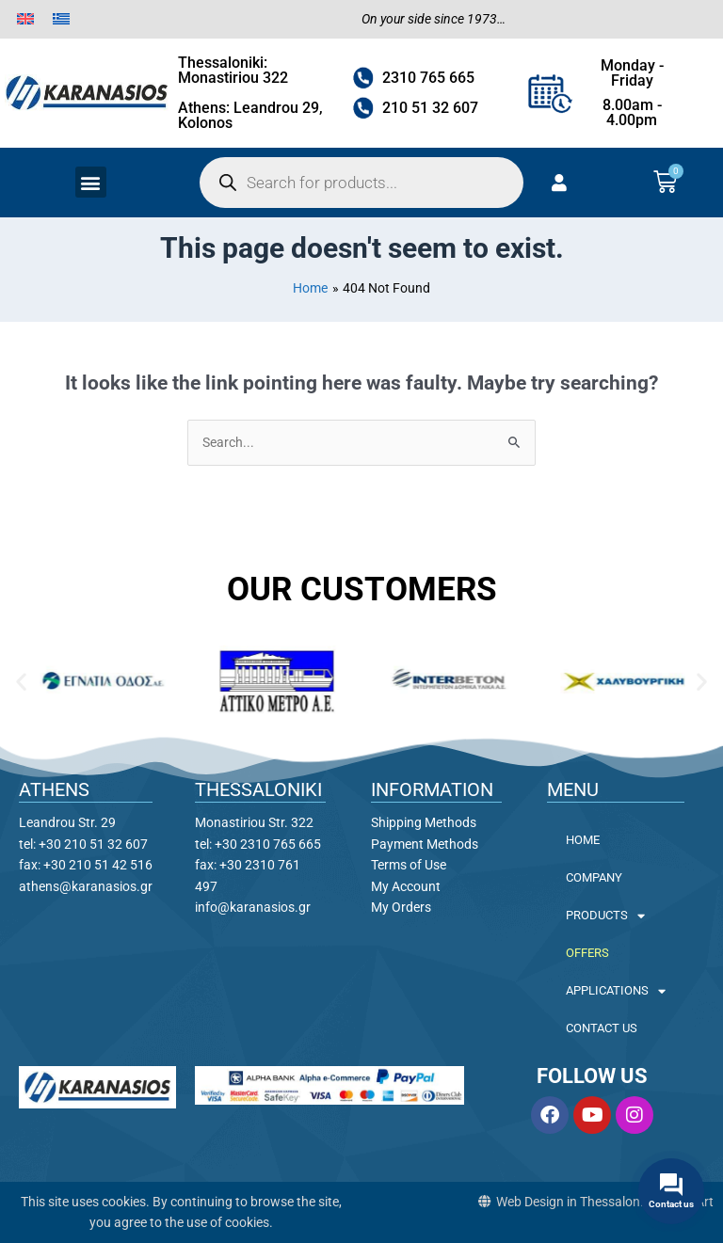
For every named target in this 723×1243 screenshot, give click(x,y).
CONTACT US (601, 1028)
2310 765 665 (428, 78)
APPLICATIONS (616, 991)
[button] (90, 182)
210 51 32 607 (430, 108)
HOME (583, 840)
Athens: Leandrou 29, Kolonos (250, 115)
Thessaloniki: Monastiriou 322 (233, 70)
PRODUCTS (605, 916)
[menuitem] (25, 19)
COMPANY (594, 877)
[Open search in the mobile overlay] (361, 182)
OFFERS (587, 953)
